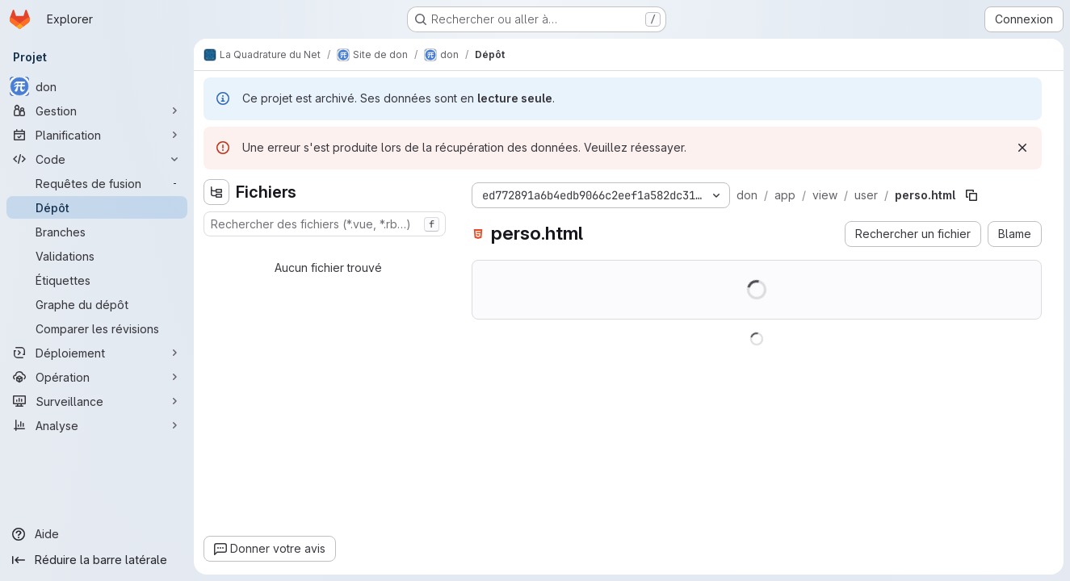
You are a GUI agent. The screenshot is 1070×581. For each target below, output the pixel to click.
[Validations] (96, 256)
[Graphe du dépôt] (96, 304)
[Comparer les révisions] (96, 328)
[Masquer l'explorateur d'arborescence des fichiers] (216, 192)
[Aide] (96, 534)
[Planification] (96, 134)
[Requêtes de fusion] (96, 183)
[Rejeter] (1022, 147)
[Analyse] (96, 425)
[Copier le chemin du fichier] (971, 195)
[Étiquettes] (96, 280)
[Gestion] (96, 110)
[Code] (96, 159)
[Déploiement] (96, 352)
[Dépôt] (96, 207)
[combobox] (325, 223)
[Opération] (96, 377)
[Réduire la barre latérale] (96, 560)
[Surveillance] (96, 401)
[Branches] (96, 231)
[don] (96, 86)
